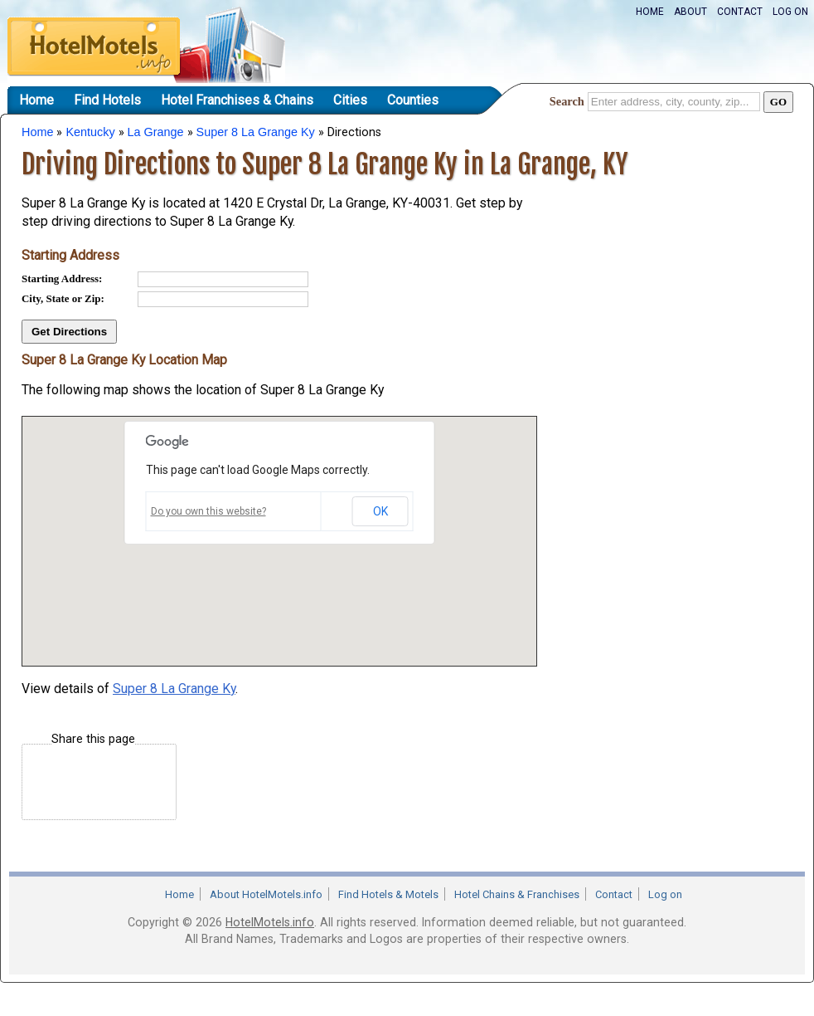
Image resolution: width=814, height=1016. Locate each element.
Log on (790, 11)
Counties (412, 100)
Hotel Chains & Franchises (516, 894)
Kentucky (89, 132)
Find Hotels (107, 100)
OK (380, 511)
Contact (740, 11)
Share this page (93, 739)
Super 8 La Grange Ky (255, 132)
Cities (350, 100)
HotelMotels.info (269, 922)
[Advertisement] (668, 284)
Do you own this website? (208, 511)
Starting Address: (62, 278)
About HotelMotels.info (266, 894)
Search (567, 101)
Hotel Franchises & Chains (237, 100)
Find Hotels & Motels (388, 894)
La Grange (156, 132)
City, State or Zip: (63, 298)
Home (650, 11)
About (690, 11)
